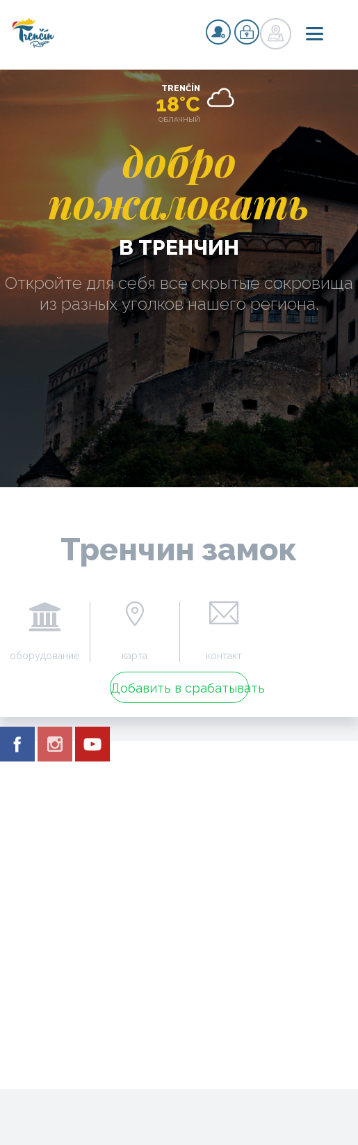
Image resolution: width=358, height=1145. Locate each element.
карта (134, 655)
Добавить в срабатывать (180, 688)
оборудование (44, 655)
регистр (218, 32)
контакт (224, 655)
